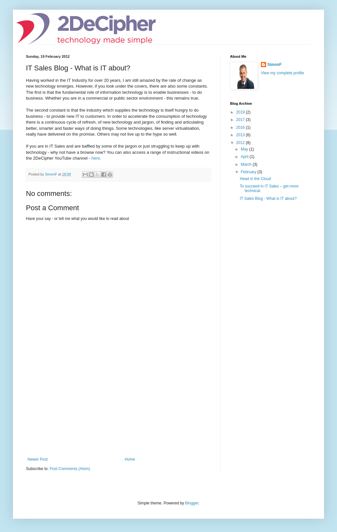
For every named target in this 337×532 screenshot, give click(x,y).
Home (130, 459)
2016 (241, 127)
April (245, 156)
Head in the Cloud (255, 178)
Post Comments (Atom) (70, 468)
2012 (241, 142)
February (249, 172)
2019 (241, 112)
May (245, 149)
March (247, 164)
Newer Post (38, 459)
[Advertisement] (118, 408)
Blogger (191, 503)
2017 (241, 119)
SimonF (274, 64)
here (95, 158)
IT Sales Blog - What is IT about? (268, 198)
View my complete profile (282, 73)
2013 (241, 135)
